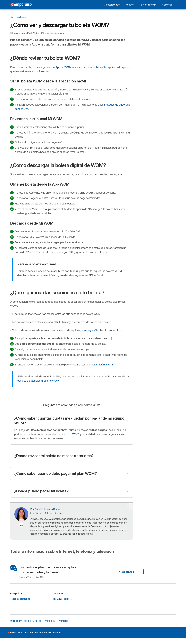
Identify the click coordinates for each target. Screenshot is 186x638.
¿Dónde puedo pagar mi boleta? (41, 491)
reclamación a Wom (102, 364)
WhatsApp (126, 571)
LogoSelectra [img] (12, 633)
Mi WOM (101, 67)
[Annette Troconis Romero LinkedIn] (21, 525)
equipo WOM (71, 434)
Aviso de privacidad (19, 621)
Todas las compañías (20, 599)
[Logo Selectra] (21, 4)
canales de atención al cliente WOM (38, 380)
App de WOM (63, 67)
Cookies (37, 621)
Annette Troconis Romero (48, 509)
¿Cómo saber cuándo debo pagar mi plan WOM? (55, 473)
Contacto (63, 621)
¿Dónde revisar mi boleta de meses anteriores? (54, 455)
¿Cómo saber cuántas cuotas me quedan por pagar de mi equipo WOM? (69, 420)
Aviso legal (50, 621)
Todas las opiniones (62, 599)
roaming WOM (90, 330)
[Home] (12, 17)
